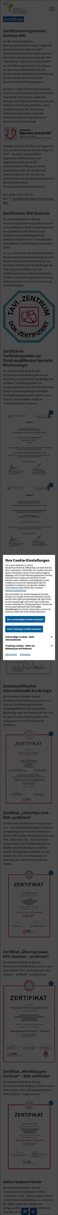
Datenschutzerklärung (15, 590)
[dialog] (29, 607)
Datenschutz (11, 654)
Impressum (25, 654)
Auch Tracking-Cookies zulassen (24, 628)
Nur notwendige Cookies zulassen (25, 619)
